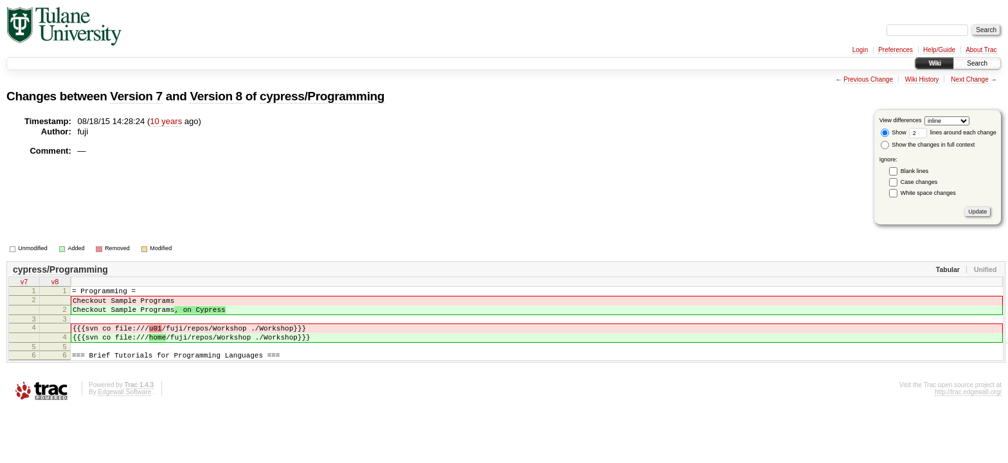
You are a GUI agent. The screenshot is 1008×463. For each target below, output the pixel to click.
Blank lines (915, 171)
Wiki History (922, 79)
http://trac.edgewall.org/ (968, 405)
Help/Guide (939, 49)
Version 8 (216, 96)
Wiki (934, 63)
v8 (55, 283)
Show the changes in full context (928, 144)
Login (860, 49)
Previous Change (868, 79)
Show (893, 132)
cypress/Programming (322, 96)
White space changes (928, 193)
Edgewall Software (124, 405)
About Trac (981, 49)
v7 (24, 283)
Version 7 (136, 96)
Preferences (895, 49)
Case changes (919, 182)
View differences (900, 120)
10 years (166, 121)
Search (977, 63)
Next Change (969, 79)
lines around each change (952, 132)
